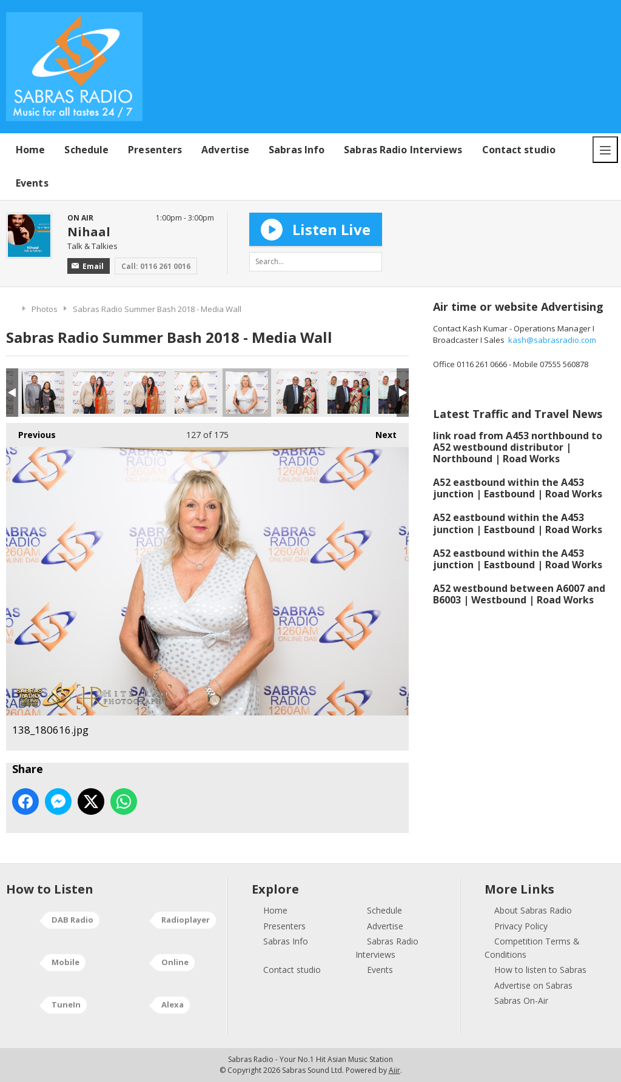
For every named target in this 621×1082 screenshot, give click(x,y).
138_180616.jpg (247, 392)
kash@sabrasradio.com (552, 339)
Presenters (155, 149)
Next (380, 431)
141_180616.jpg (348, 392)
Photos (45, 309)
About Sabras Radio (533, 910)
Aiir (394, 1070)
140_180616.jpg (298, 392)
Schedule (86, 149)
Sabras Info (296, 149)
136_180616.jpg (145, 392)
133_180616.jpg (43, 392)
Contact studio (519, 149)
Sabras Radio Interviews (403, 149)
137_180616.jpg (196, 392)
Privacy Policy (521, 926)
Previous (31, 431)
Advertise (225, 149)
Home (30, 149)
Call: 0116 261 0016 (155, 266)
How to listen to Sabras (540, 969)
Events (32, 183)
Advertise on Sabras (533, 985)
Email (88, 266)
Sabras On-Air (521, 1000)
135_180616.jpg (94, 392)
